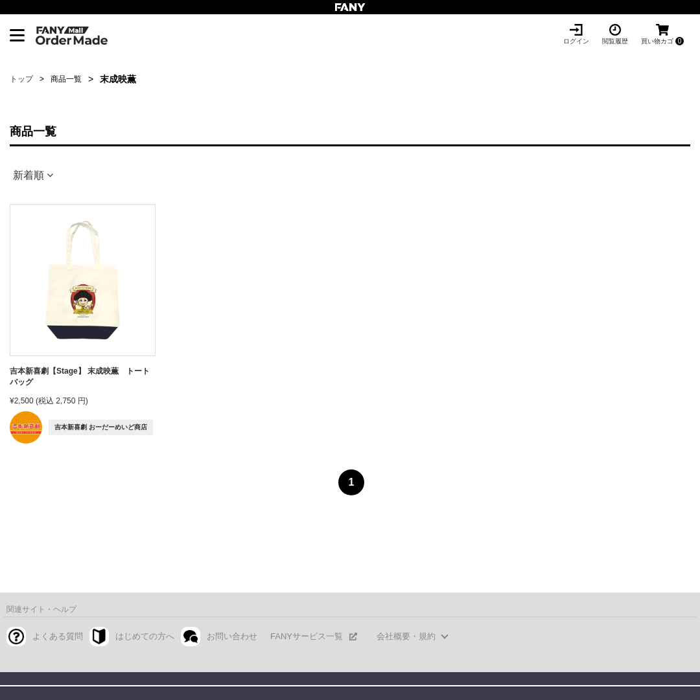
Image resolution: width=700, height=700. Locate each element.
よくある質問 (57, 636)
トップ (21, 79)
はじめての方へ (144, 636)
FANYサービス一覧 (306, 636)
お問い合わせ (232, 636)
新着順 (28, 175)
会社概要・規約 (406, 636)
